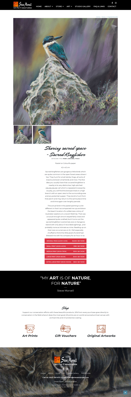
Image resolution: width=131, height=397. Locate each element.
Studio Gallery (73, 373)
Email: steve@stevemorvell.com (75, 377)
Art (63, 373)
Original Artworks (112, 17)
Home (98, 17)
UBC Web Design (69, 387)
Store (103, 17)
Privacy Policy (58, 381)
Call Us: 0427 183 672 (51, 377)
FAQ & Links (86, 373)
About (50, 373)
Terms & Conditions (71, 381)
